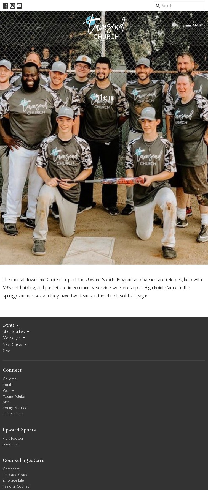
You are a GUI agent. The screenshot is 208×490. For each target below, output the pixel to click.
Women (9, 390)
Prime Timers (13, 413)
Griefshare (11, 469)
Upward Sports (19, 430)
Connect (12, 370)
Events (11, 325)
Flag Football (14, 438)
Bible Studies (16, 332)
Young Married (15, 408)
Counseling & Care (23, 460)
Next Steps (15, 344)
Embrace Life (13, 480)
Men (6, 402)
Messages (14, 338)
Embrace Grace (15, 474)
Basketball (11, 444)
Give (6, 350)
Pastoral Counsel (16, 486)
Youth (7, 384)
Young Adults (14, 396)
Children (9, 379)
